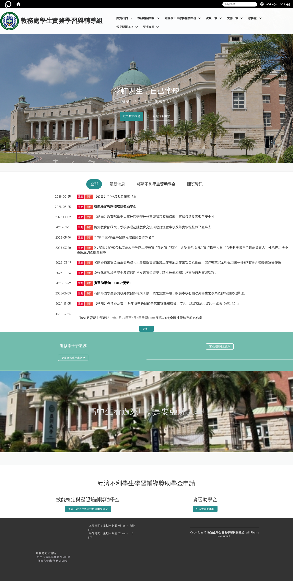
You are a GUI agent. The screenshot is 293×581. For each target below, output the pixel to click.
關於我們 (124, 18)
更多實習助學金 (205, 508)
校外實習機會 (131, 116)
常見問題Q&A (127, 27)
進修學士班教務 (73, 345)
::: (104, 10)
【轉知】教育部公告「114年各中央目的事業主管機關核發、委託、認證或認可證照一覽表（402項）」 (167, 303)
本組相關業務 (148, 18)
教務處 (255, 18)
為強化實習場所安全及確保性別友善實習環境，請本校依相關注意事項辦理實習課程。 (156, 272)
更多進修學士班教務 (73, 357)
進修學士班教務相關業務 (183, 18)
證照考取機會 (161, 116)
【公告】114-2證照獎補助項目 (115, 196)
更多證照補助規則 (219, 346)
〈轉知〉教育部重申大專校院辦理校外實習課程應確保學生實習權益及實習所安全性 (154, 216)
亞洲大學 (151, 27)
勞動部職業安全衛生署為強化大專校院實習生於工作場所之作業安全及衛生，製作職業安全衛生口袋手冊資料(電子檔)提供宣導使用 (187, 262)
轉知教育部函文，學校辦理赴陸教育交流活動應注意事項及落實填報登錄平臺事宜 (152, 227)
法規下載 (214, 18)
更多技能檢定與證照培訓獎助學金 (88, 508)
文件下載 (235, 18)
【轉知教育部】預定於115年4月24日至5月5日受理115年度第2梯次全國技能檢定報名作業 (139, 318)
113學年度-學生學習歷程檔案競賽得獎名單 (124, 237)
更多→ (147, 328)
